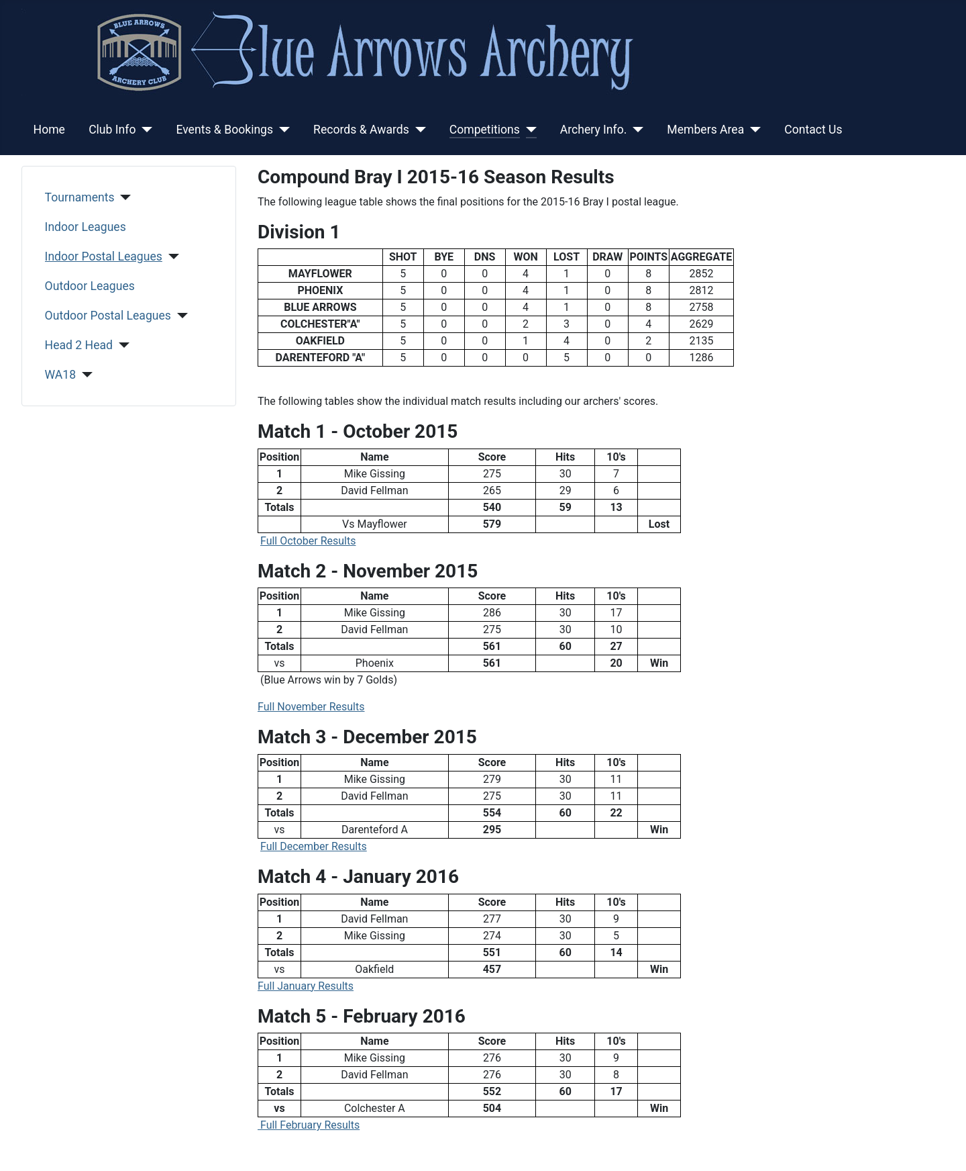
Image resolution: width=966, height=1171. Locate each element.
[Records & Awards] (417, 129)
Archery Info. (593, 129)
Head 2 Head (79, 345)
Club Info (112, 129)
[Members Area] (752, 129)
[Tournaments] (123, 197)
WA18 (60, 374)
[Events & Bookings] (281, 129)
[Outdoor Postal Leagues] (179, 315)
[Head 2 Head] (121, 345)
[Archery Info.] (635, 129)
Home (49, 129)
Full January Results (306, 986)
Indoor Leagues (85, 227)
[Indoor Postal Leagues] (170, 256)
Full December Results (313, 846)
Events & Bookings (224, 129)
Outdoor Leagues (90, 286)
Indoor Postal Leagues (103, 256)
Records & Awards (361, 129)
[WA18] (84, 374)
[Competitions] (528, 129)
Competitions (484, 129)
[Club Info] (144, 129)
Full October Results (308, 540)
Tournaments (80, 197)
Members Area (705, 129)
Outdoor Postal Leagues (108, 315)
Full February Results (309, 1125)
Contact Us (813, 129)
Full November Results (311, 706)
